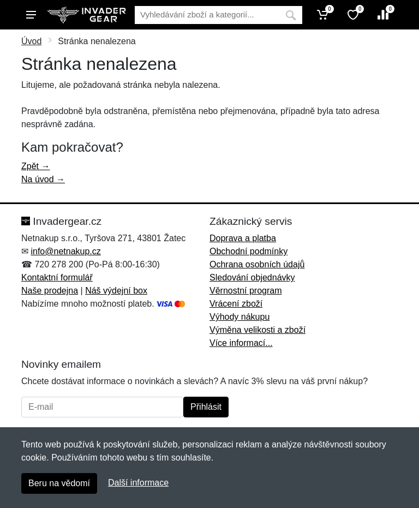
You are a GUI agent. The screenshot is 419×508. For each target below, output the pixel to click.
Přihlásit (206, 406)
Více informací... (241, 343)
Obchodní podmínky (249, 251)
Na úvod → (43, 179)
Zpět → (35, 166)
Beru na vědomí (59, 483)
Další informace (138, 482)
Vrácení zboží (236, 303)
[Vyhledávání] (207, 15)
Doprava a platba (243, 238)
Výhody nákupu (240, 316)
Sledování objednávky (252, 277)
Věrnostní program (246, 290)
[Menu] (31, 15)
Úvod (31, 41)
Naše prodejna (49, 290)
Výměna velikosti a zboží (258, 329)
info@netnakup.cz (65, 251)
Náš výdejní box (116, 290)
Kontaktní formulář (57, 277)
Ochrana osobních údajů (257, 264)
